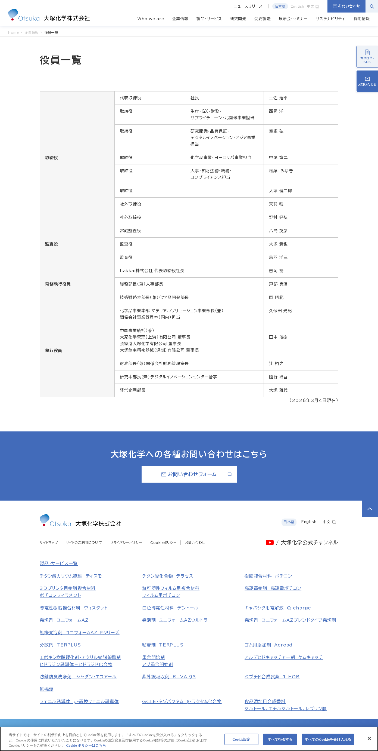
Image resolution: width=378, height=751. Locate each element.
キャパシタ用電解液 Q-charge (278, 608)
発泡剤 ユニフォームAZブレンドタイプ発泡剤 (290, 620)
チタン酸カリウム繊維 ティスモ (71, 576)
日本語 (280, 6)
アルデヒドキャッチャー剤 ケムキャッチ (284, 657)
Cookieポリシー (163, 542)
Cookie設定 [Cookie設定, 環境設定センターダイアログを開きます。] (241, 741)
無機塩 (46, 689)
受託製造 (262, 19)
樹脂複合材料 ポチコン (268, 576)
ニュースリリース (248, 6)
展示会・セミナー (293, 19)
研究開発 (238, 19)
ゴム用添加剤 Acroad (269, 645)
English (297, 6)
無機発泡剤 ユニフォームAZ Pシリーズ (80, 632)
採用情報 (362, 19)
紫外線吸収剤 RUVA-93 (169, 677)
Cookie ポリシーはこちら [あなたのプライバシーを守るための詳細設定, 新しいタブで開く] (86, 748)
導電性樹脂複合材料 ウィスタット (74, 608)
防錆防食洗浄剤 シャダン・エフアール (78, 677)
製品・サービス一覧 (59, 563)
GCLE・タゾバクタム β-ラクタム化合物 (182, 701)
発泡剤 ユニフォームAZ (64, 620)
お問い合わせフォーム (197, 474)
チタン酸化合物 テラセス (167, 576)
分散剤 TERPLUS (60, 645)
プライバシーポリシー (126, 542)
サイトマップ (49, 542)
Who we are (151, 19)
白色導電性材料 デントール (170, 608)
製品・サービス (209, 19)
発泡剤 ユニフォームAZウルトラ (175, 620)
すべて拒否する (280, 741)
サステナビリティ (330, 19)
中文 (313, 6)
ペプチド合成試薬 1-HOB (272, 677)
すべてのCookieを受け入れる (328, 741)
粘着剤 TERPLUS (162, 645)
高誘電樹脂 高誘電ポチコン (273, 588)
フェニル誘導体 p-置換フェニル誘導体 (79, 701)
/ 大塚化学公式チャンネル (307, 542)
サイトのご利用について (84, 542)
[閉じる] (369, 740)
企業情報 (180, 19)
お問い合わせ (346, 6)
